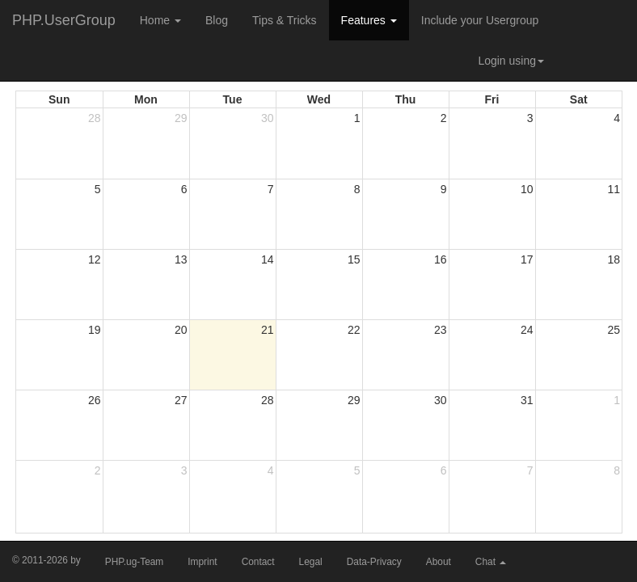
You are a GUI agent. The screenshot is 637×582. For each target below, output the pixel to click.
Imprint (202, 561)
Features (369, 20)
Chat (490, 561)
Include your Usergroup (480, 20)
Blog (216, 20)
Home (160, 20)
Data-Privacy (374, 561)
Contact (258, 561)
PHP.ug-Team (134, 561)
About (438, 561)
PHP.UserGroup (64, 20)
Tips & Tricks (284, 20)
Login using (511, 60)
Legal (311, 561)
